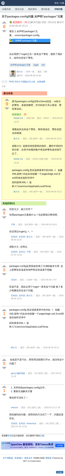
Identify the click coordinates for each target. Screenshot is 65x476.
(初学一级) (37, 138)
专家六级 (30, 118)
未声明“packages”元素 (20, 65)
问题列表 (6, 9)
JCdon (14, 280)
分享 (4, 86)
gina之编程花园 (18, 373)
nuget (35, 65)
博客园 (48, 458)
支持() (14, 237)
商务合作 (28, 458)
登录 (56, 3)
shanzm (14, 407)
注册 (62, 3)
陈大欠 (20, 71)
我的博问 (32, 9)
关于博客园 (8, 458)
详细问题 (58, 9)
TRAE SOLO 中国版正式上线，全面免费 (27, 81)
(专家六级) (43, 159)
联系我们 (19, 458)
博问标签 (45, 9)
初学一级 (30, 71)
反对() (22, 237)
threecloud (31, 423)
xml (43, 65)
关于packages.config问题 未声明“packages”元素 (32, 16)
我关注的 (19, 9)
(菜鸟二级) (43, 373)
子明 (13, 224)
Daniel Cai (18, 118)
